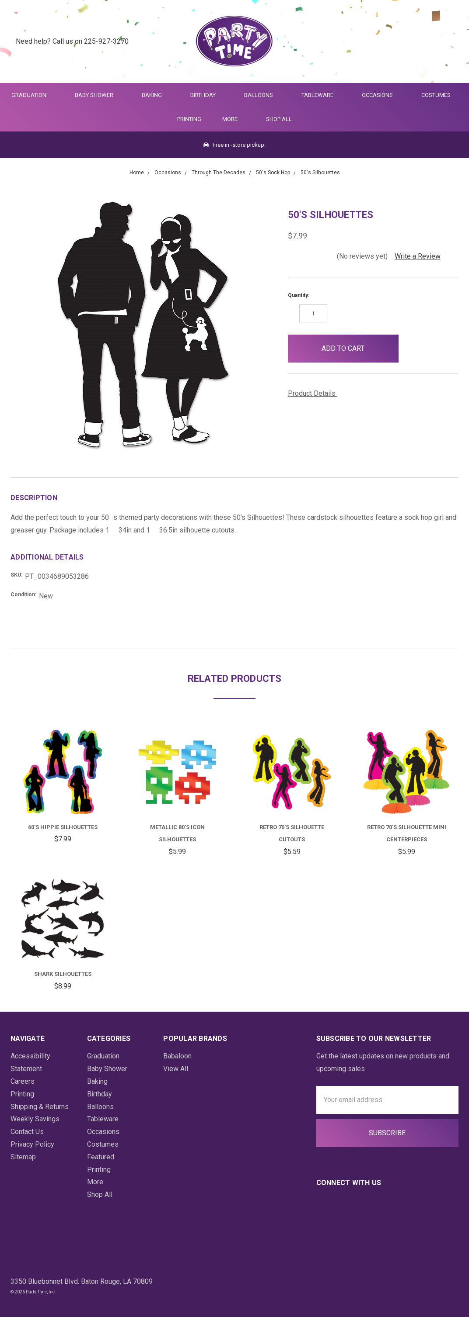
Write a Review (418, 256)
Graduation (32, 95)
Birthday (206, 95)
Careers (22, 1081)
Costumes (439, 95)
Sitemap (23, 1157)
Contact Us (27, 1131)
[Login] (427, 41)
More (228, 119)
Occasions (381, 95)
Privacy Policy (32, 1144)
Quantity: (298, 295)
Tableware (321, 95)
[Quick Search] (406, 41)
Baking (155, 95)
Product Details (315, 393)
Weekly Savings (35, 1119)
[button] (413, 349)
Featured (100, 1157)
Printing (189, 119)
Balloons (262, 95)
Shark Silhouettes (62, 974)
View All (175, 1069)
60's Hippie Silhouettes (63, 827)
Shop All (279, 119)
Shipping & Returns (39, 1107)
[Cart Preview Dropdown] (448, 41)
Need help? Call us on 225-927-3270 (72, 41)
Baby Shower (98, 95)
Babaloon (177, 1056)
